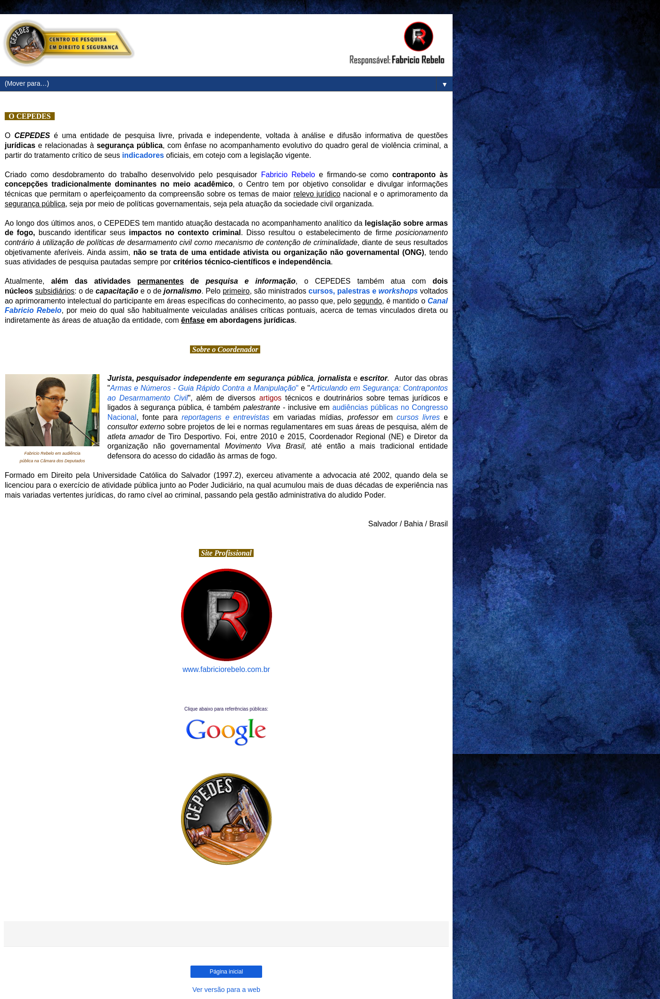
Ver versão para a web (226, 989)
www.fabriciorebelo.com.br (226, 669)
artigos (270, 398)
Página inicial (226, 971)
